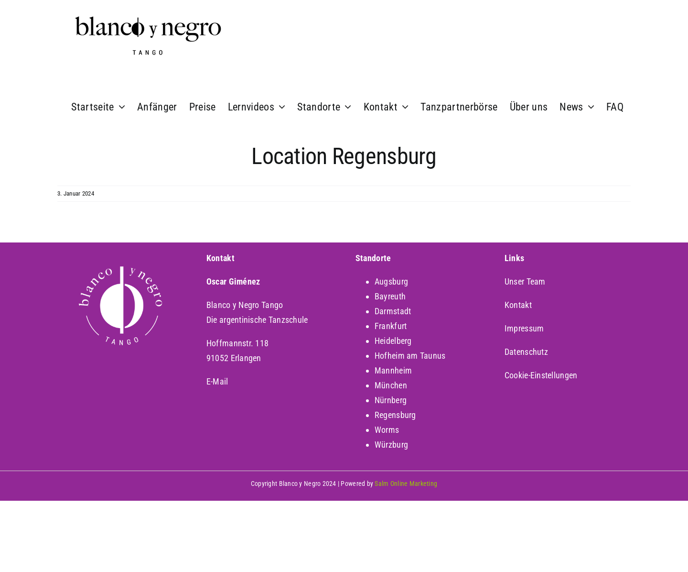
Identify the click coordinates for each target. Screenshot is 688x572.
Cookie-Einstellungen (541, 375)
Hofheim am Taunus (410, 356)
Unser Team (525, 281)
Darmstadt (393, 311)
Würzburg (391, 445)
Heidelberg (393, 341)
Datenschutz (526, 352)
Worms (387, 430)
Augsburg (391, 281)
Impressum (524, 328)
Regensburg (395, 415)
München (391, 385)
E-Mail (217, 381)
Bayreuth (390, 296)
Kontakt (518, 305)
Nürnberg (391, 400)
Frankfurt (391, 326)
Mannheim (393, 370)
